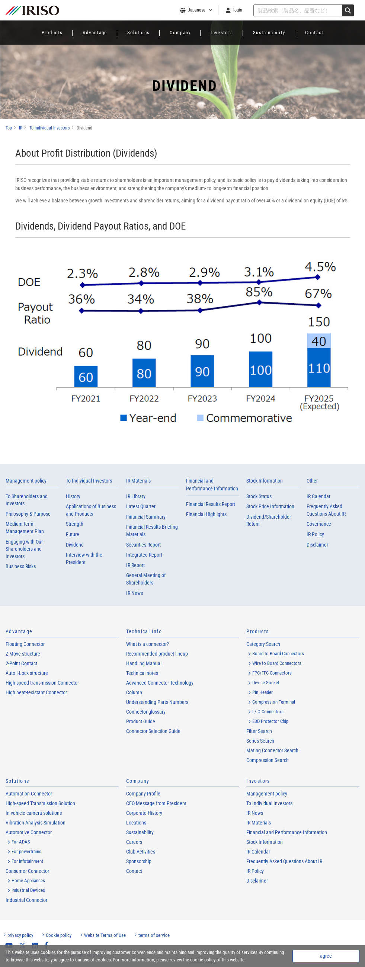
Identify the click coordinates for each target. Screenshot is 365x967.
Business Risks (21, 566)
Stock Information (264, 481)
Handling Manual (143, 663)
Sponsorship (138, 861)
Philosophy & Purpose (28, 514)
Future (72, 534)
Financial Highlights (206, 514)
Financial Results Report (210, 504)
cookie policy (202, 960)
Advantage (95, 32)
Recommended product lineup (157, 654)
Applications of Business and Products (91, 510)
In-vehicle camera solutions (34, 813)
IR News (134, 593)
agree (326, 956)
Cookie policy (58, 935)
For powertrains (26, 851)
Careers (134, 842)
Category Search (263, 644)
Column (134, 692)
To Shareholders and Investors (27, 500)
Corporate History (144, 813)
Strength (74, 524)
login (237, 10)
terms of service (154, 935)
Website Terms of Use (105, 935)
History (73, 496)
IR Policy (315, 534)
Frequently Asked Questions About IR (326, 510)
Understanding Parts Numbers (157, 702)
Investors (222, 32)
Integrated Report (144, 555)
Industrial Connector (26, 900)
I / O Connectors (268, 711)
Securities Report (143, 545)
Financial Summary (146, 517)
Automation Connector (29, 794)
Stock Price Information (270, 506)
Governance (319, 524)
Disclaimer (317, 545)
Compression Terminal (273, 702)
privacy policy (20, 935)
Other (312, 481)
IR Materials (138, 481)
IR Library (135, 496)
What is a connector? (147, 644)
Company (180, 32)
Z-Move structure (23, 654)
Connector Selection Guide (153, 731)
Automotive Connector (29, 832)
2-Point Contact (21, 663)
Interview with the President (84, 558)
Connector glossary (146, 712)
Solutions (138, 32)
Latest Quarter (141, 506)
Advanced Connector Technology (159, 683)
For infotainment (27, 861)
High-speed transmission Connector (42, 683)
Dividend (75, 545)
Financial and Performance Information (286, 832)
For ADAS (21, 842)
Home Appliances (28, 880)
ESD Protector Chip (270, 721)
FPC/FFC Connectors (272, 673)
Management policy (26, 481)
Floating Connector (25, 644)
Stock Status (259, 496)
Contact (314, 32)
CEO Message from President (156, 803)
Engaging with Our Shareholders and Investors (24, 549)
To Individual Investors (89, 481)
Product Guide (140, 721)
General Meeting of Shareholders (146, 579)
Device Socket (265, 682)
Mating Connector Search (272, 750)
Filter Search (259, 731)
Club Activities (140, 852)
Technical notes (142, 673)
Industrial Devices (28, 890)
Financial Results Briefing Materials (152, 530)
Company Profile (143, 794)
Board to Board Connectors (278, 653)
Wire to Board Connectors (276, 663)
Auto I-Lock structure (27, 673)
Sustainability (269, 32)
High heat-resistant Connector (36, 692)
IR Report (135, 565)
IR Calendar (318, 496)
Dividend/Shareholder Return (268, 520)
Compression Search (267, 760)
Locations (136, 823)
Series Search (260, 741)
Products (52, 32)
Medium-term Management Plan (25, 527)
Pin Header (262, 692)
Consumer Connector (27, 871)
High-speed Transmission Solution (40, 803)
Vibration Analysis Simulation (35, 823)
